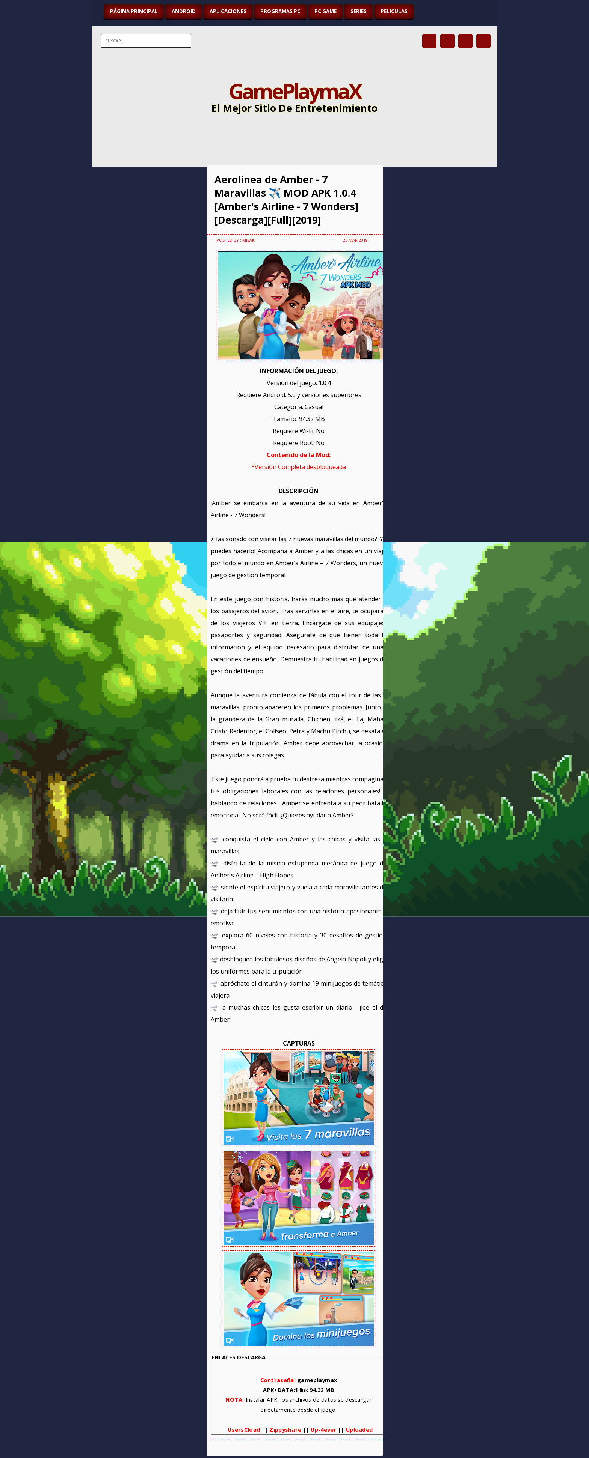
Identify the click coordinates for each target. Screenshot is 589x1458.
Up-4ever (323, 1429)
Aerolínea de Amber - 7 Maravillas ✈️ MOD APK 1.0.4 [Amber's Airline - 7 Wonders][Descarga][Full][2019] (286, 200)
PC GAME (325, 11)
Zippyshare (285, 1429)
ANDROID (184, 11)
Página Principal (134, 11)
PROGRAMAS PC (280, 11)
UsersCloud (244, 1429)
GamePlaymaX (295, 91)
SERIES (358, 11)
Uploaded (359, 1429)
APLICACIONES (228, 11)
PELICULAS (394, 11)
